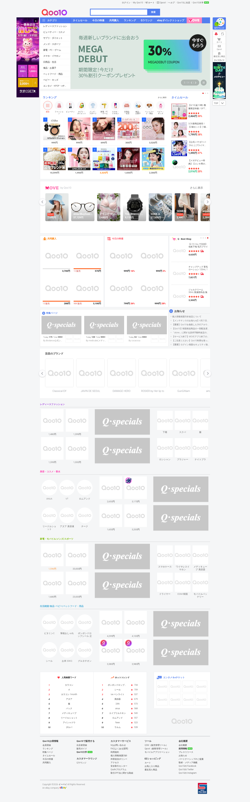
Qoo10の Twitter (186, 769)
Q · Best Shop (184, 239)
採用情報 (183, 748)
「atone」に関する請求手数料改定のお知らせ (191, 332)
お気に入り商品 (152, 766)
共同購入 (51, 238)
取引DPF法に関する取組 (122, 773)
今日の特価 (117, 238)
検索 (153, 12)
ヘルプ (171, 2)
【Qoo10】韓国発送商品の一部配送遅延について (191, 328)
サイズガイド (219, 60)
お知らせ (179, 311)
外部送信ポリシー (119, 759)
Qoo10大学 (198, 2)
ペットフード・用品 (53, 74)
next (207, 201)
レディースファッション (55, 26)
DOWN (223, 103)
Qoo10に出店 (183, 2)
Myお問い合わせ (118, 745)
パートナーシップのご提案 (191, 759)
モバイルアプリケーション (157, 752)
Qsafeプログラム (118, 769)
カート (151, 2)
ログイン (126, 2)
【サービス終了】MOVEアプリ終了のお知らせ (191, 336)
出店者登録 (82, 745)
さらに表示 (162, 97)
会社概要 (183, 745)
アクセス (115, 762)
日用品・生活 (49, 62)
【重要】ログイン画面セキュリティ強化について (191, 344)
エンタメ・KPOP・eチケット (56, 85)
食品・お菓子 (49, 68)
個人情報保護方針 (119, 755)
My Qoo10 (138, 2)
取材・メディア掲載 (188, 762)
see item (168, 413)
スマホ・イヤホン (51, 56)
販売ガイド (82, 748)
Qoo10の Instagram (188, 773)
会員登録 (47, 745)
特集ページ (51, 313)
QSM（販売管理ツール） (156, 745)
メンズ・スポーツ (51, 44)
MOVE (52, 188)
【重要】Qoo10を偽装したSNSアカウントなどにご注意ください (191, 324)
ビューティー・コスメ (54, 32)
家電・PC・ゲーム (52, 50)
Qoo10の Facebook (187, 766)
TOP (216, 103)
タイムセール (179, 97)
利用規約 (115, 752)
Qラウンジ (81, 762)
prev (42, 201)
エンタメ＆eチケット (174, 677)
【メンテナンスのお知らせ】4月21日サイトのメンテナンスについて (191, 320)
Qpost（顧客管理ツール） (157, 748)
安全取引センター (119, 766)
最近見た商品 (151, 769)
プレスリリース (186, 752)
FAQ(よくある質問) (119, 748)
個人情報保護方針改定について (186, 316)
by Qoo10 (65, 187)
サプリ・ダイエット (53, 38)
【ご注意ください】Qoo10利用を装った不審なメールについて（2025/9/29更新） (191, 340)
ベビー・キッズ (50, 80)
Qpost (163, 2)
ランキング (50, 97)
